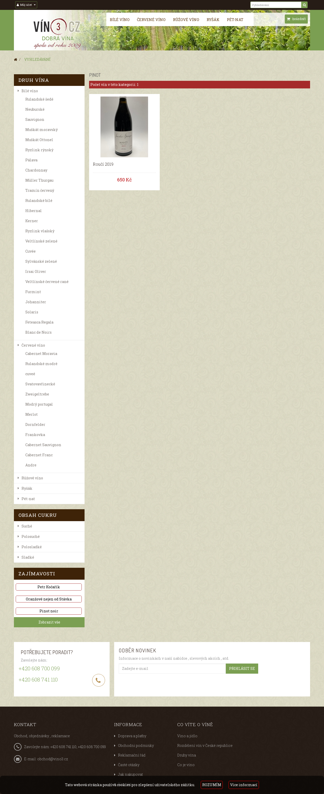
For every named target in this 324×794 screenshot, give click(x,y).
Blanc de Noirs (38, 332)
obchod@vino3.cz (52, 759)
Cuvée (30, 251)
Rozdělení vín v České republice (205, 745)
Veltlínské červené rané (47, 281)
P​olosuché (31, 536)
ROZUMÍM (211, 784)
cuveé (30, 373)
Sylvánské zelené (41, 261)
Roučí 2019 (103, 164)
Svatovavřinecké (40, 384)
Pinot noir (48, 611)
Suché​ (27, 526)
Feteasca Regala (39, 322)
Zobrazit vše (49, 622)
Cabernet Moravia (41, 353)
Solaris (31, 312)
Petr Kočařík (48, 586)
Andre (30, 465)
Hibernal (33, 210)
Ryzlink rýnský (39, 149)
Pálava (31, 160)
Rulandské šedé (39, 99)
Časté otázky (128, 764)
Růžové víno (186, 19)
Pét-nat (235, 19)
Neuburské (35, 109)
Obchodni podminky (136, 745)
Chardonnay (36, 170)
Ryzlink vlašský (39, 231)
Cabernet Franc (39, 454)
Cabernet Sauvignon (43, 444)
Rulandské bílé (38, 200)
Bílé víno (120, 19)
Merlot (31, 414)
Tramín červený (39, 190)
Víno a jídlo (187, 735)
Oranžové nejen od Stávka (49, 599)
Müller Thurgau (39, 180)
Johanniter (35, 301)
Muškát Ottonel (39, 139)
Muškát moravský (41, 129)
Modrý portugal (39, 404)
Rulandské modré (41, 363)
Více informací (243, 784)
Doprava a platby (132, 735)
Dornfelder (35, 424)
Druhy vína (186, 755)
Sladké (28, 557)
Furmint (33, 291)
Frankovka (35, 434)
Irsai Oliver (35, 271)
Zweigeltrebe (37, 394)
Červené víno (151, 19)
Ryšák (213, 19)
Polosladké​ (32, 546)
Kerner (31, 220)
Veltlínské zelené (41, 241)
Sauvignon (34, 119)
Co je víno (186, 764)
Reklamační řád (132, 755)
